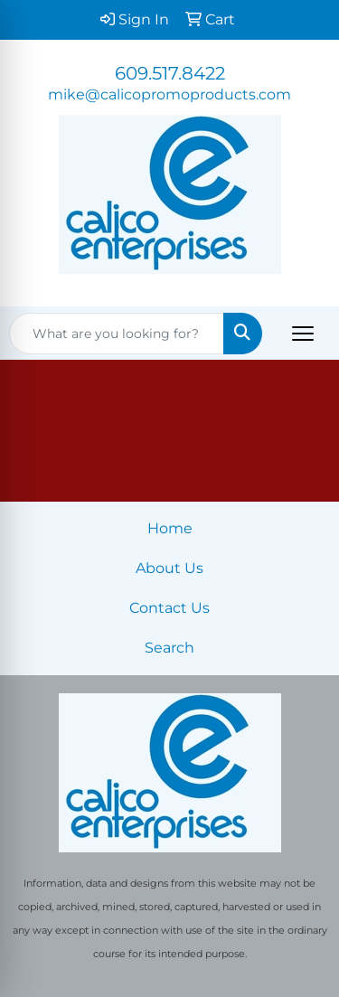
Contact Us (169, 607)
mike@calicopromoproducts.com (169, 94)
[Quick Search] (116, 333)
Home (170, 528)
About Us (169, 568)
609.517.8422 (170, 73)
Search (169, 647)
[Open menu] (303, 333)
